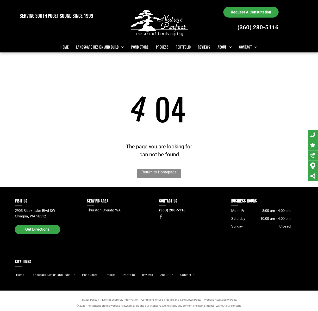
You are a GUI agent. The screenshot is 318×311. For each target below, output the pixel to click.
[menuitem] (64, 47)
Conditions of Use (152, 299)
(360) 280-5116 (258, 27)
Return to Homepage (159, 172)
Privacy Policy (89, 299)
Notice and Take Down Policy (183, 299)
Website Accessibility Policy (220, 299)
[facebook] (161, 217)
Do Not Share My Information (120, 299)
